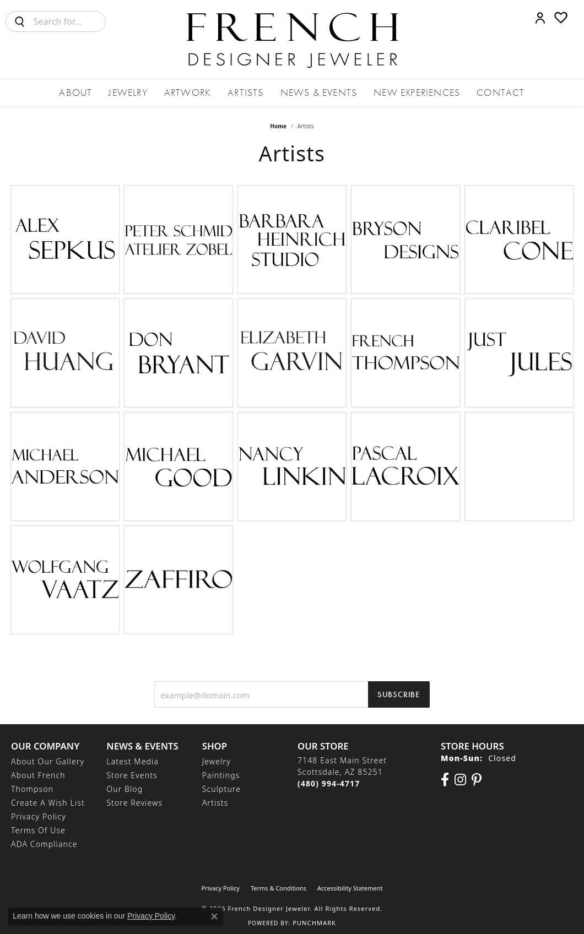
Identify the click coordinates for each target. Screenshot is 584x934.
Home (278, 126)
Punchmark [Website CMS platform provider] (314, 923)
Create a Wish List (48, 802)
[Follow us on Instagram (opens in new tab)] (460, 779)
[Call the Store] (329, 783)
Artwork (187, 92)
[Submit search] (20, 21)
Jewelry (128, 92)
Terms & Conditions (278, 888)
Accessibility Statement (350, 888)
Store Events (131, 775)
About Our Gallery (47, 761)
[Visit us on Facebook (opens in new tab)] (445, 779)
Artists (245, 92)
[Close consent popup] (214, 916)
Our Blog (124, 789)
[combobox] (69, 21)
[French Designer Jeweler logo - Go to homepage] (292, 39)
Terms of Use (38, 830)
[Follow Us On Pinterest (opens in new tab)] (477, 779)
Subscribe (398, 694)
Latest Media (132, 761)
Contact (500, 92)
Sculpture (221, 789)
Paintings (221, 775)
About (75, 92)
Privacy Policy (38, 816)
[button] (540, 17)
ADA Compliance (44, 844)
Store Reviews (134, 802)
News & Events (319, 92)
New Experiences (417, 92)
